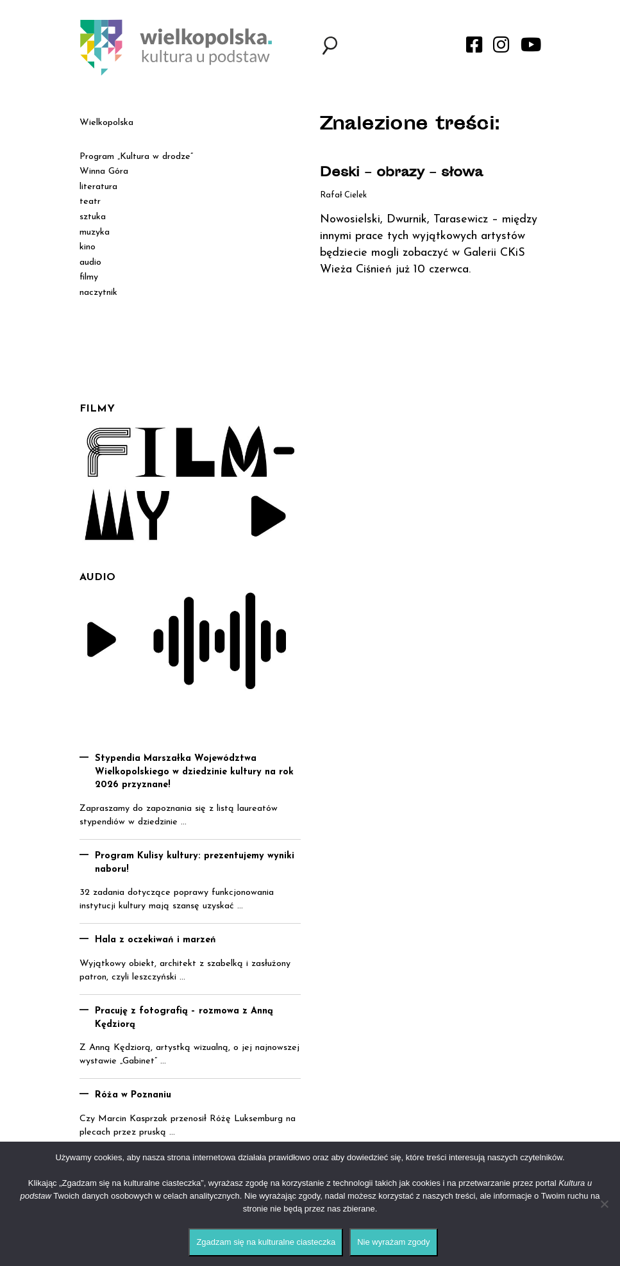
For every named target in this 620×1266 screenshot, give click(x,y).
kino (88, 247)
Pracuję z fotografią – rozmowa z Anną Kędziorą (184, 1017)
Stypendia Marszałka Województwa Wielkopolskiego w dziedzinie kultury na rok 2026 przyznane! (194, 772)
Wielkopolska (106, 123)
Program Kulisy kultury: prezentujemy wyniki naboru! (194, 862)
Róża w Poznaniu (133, 1095)
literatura (98, 187)
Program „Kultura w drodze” (136, 157)
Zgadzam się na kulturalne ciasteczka (265, 1242)
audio (90, 262)
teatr (90, 201)
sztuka (93, 217)
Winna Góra (104, 171)
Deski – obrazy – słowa (401, 173)
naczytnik (98, 292)
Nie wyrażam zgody (393, 1242)
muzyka (95, 232)
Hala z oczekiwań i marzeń (155, 940)
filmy (89, 277)
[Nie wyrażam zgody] (604, 1203)
